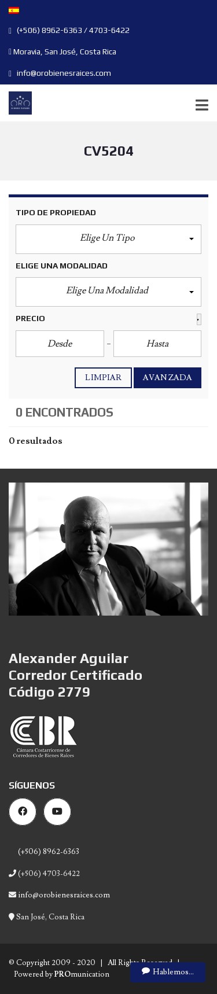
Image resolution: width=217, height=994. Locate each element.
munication (81, 974)
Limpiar (103, 378)
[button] (108, 239)
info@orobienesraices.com (60, 73)
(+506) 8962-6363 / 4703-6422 (69, 30)
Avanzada (167, 378)
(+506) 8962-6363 (47, 851)
